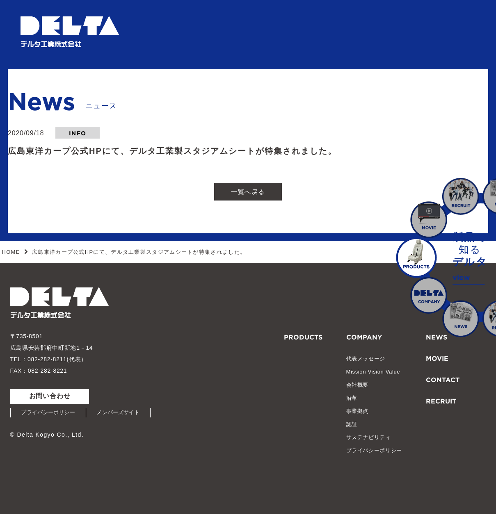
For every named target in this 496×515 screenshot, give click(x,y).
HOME (11, 253)
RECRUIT (441, 400)
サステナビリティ (368, 438)
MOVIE (437, 358)
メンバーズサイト (123, 413)
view (462, 276)
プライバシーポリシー (50, 413)
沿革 (351, 399)
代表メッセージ (366, 359)
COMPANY (364, 337)
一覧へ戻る (248, 191)
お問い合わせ (50, 396)
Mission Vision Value (373, 372)
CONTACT (442, 379)
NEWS (436, 337)
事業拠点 (357, 412)
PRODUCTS (303, 337)
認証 (351, 425)
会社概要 (357, 386)
